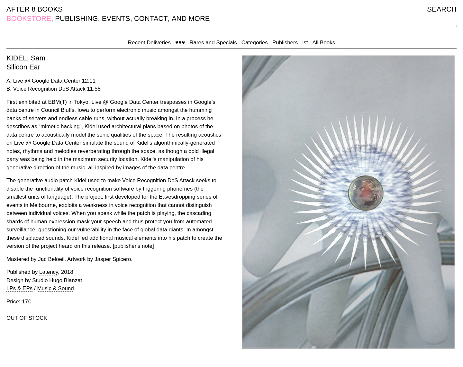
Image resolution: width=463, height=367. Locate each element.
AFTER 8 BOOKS (34, 9)
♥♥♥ (180, 43)
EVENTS (116, 18)
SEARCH (442, 9)
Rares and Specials (213, 43)
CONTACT (151, 18)
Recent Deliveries (149, 43)
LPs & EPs (19, 288)
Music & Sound (55, 288)
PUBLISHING (76, 18)
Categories (254, 43)
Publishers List (290, 43)
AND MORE (191, 18)
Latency (48, 272)
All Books (323, 43)
